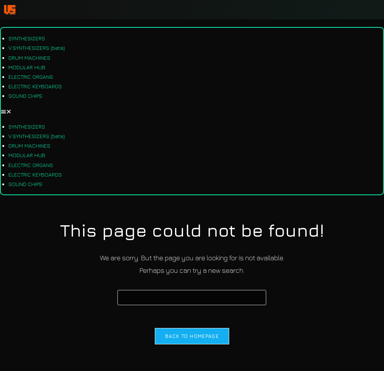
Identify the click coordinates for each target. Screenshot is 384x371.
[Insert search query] (191, 297)
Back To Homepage (192, 336)
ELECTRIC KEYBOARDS (35, 86)
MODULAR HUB (26, 67)
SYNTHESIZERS (26, 38)
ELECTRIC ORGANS (30, 76)
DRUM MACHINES (29, 57)
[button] (192, 111)
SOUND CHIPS (25, 95)
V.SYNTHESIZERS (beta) (36, 48)
